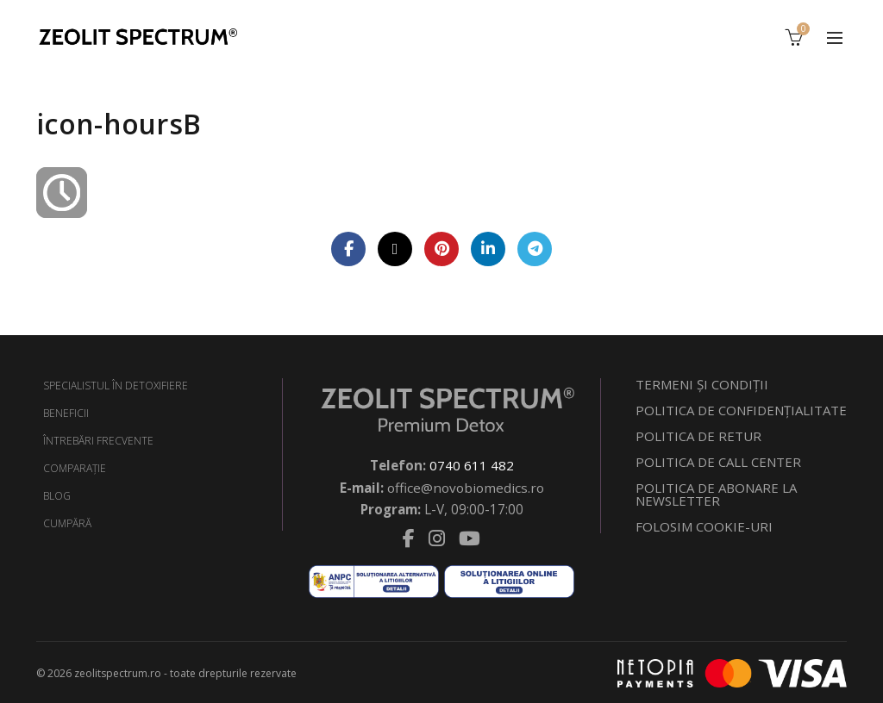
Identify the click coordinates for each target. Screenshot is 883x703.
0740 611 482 (471, 465)
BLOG (57, 495)
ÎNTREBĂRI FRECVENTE (98, 440)
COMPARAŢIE (74, 468)
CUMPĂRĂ (67, 523)
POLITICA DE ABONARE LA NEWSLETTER (716, 494)
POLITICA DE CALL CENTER (718, 461)
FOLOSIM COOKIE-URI (704, 526)
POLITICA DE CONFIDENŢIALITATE (741, 410)
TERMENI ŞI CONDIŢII (702, 384)
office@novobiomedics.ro (465, 486)
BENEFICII (66, 413)
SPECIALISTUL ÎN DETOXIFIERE (115, 385)
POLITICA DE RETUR (698, 436)
